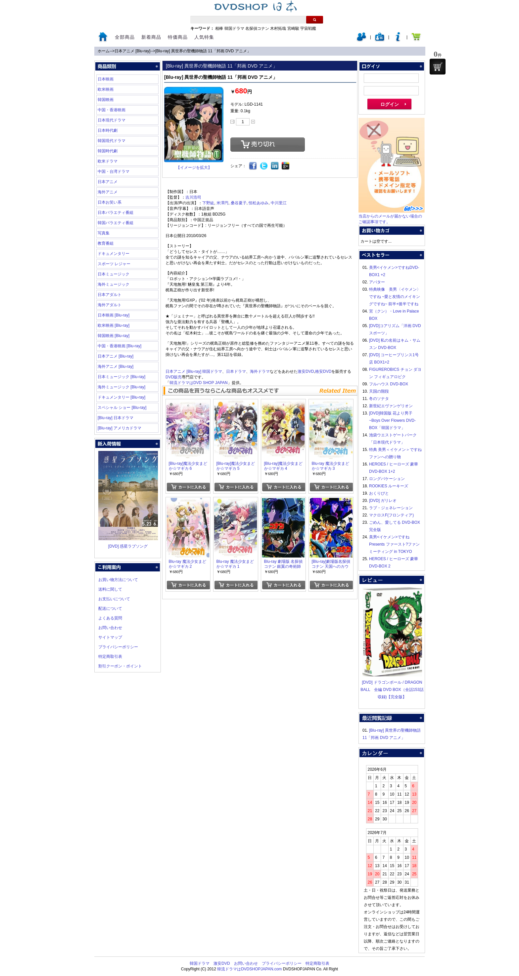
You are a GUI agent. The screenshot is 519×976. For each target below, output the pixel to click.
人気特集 (204, 37)
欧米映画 (106, 89)
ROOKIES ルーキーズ (388, 486)
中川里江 (279, 203)
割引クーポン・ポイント (120, 666)
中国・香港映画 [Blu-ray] (119, 346)
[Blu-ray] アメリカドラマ (119, 428)
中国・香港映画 (111, 110)
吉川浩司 (193, 197)
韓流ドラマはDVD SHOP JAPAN (198, 382)
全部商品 (125, 37)
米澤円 (222, 203)
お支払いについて (114, 599)
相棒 (219, 28)
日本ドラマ (236, 371)
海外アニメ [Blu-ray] (115, 366)
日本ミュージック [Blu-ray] (121, 376)
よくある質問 (110, 618)
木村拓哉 (278, 28)
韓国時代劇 (108, 151)
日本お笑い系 (109, 202)
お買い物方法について (118, 579)
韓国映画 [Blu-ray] (113, 335)
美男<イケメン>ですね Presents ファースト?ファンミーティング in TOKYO (394, 544)
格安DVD (323, 371)
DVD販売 (173, 377)
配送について (110, 608)
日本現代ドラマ (111, 120)
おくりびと (379, 493)
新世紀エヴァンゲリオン (391, 406)
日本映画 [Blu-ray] (113, 315)
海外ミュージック (113, 284)
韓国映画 (106, 99)
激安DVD (306, 371)
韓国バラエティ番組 (115, 222)
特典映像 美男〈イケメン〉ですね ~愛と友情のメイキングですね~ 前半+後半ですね (395, 296)
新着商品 (151, 37)
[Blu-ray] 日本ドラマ (115, 417)
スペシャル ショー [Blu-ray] (122, 407)
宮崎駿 (293, 28)
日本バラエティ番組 (115, 212)
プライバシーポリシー (118, 647)
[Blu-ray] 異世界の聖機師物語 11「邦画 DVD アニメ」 (203, 51)
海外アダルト (109, 305)
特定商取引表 (110, 656)
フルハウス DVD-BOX (388, 384)
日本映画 (106, 79)
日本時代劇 (108, 130)
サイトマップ (110, 637)
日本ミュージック (113, 274)
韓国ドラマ (234, 28)
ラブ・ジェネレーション (391, 508)
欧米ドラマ (108, 161)
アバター (377, 282)
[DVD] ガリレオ (383, 500)
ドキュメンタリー (113, 253)
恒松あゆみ (258, 203)
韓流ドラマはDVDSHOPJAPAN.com (249, 969)
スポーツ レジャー (114, 264)
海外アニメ (108, 192)
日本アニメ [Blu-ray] (132, 51)
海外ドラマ (260, 371)
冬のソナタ (379, 398)
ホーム (104, 51)
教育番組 (106, 243)
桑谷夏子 (239, 203)
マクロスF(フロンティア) (391, 515)
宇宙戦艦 (308, 28)
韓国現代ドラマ (111, 140)
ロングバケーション (387, 478)
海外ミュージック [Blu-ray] (121, 387)
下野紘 (208, 203)
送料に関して (110, 589)
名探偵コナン (257, 28)
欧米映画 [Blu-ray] (113, 325)
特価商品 (178, 37)
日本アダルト (109, 294)
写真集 (104, 233)
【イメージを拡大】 (194, 167)
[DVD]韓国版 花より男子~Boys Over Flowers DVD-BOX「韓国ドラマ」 (392, 420)
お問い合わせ (110, 627)
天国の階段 (379, 391)
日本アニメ (108, 181)
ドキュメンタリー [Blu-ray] (121, 397)
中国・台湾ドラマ (113, 171)
